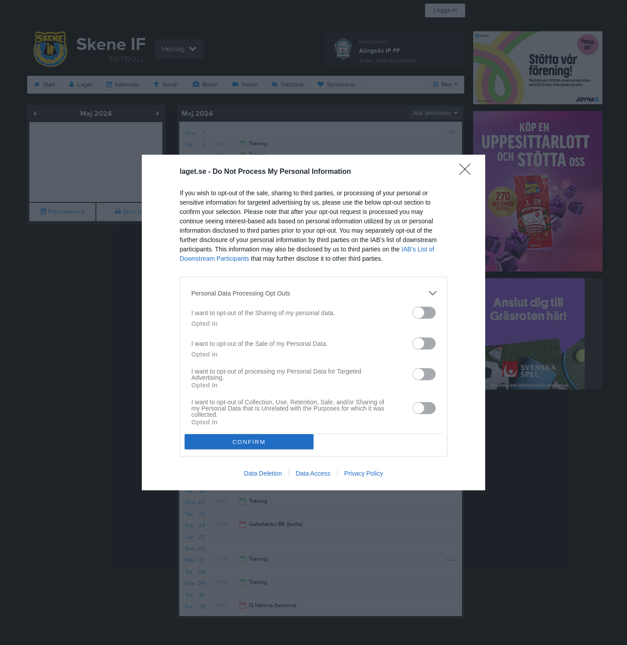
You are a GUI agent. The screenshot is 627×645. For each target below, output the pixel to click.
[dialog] (313, 322)
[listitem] (313, 293)
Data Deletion (263, 473)
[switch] (424, 313)
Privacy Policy (363, 473)
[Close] (467, 172)
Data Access (313, 473)
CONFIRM (249, 442)
